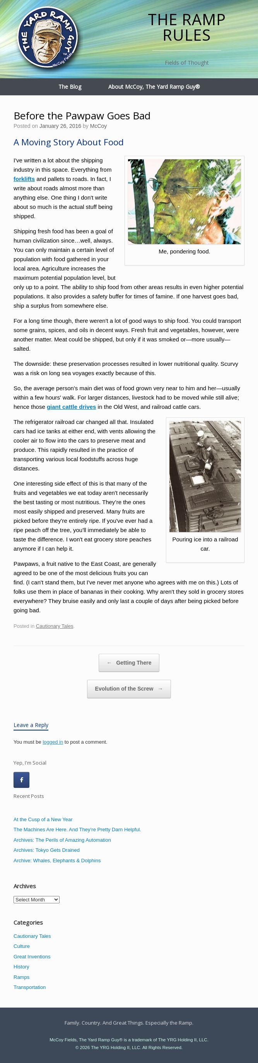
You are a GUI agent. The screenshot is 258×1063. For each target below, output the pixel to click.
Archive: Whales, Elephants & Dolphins (57, 860)
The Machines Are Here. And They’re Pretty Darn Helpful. (77, 829)
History (21, 967)
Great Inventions (32, 957)
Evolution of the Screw (129, 689)
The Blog (69, 86)
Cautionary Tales (54, 626)
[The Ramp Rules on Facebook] (21, 780)
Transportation (30, 987)
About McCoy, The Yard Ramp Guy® (154, 86)
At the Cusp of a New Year (43, 819)
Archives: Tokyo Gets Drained (47, 850)
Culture (22, 946)
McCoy (98, 126)
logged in (53, 742)
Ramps (21, 977)
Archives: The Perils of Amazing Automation (62, 840)
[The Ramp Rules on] (38, 780)
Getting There (129, 663)
